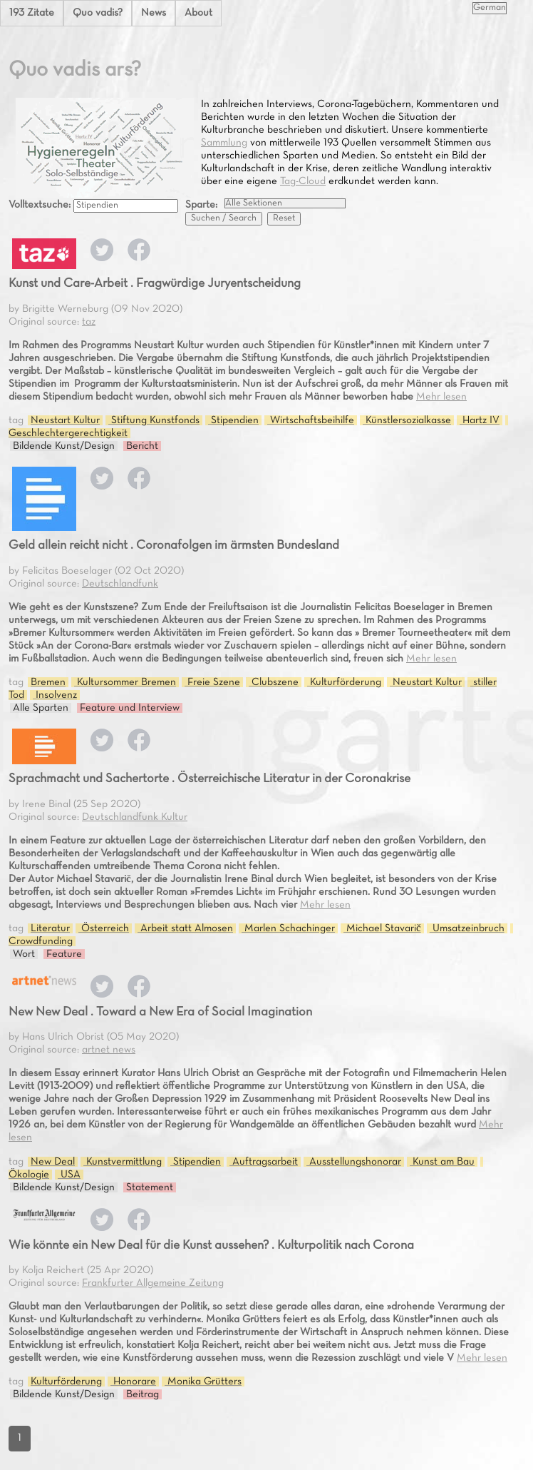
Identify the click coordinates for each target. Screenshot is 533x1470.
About (198, 13)
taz (88, 322)
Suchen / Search (224, 218)
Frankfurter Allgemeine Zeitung (153, 1283)
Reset (284, 218)
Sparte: (201, 205)
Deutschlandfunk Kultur (134, 817)
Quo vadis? (98, 13)
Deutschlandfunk (120, 584)
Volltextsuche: (41, 205)
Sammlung (224, 143)
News (153, 13)
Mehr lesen (441, 397)
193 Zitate (31, 13)
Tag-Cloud (303, 181)
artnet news (108, 1050)
